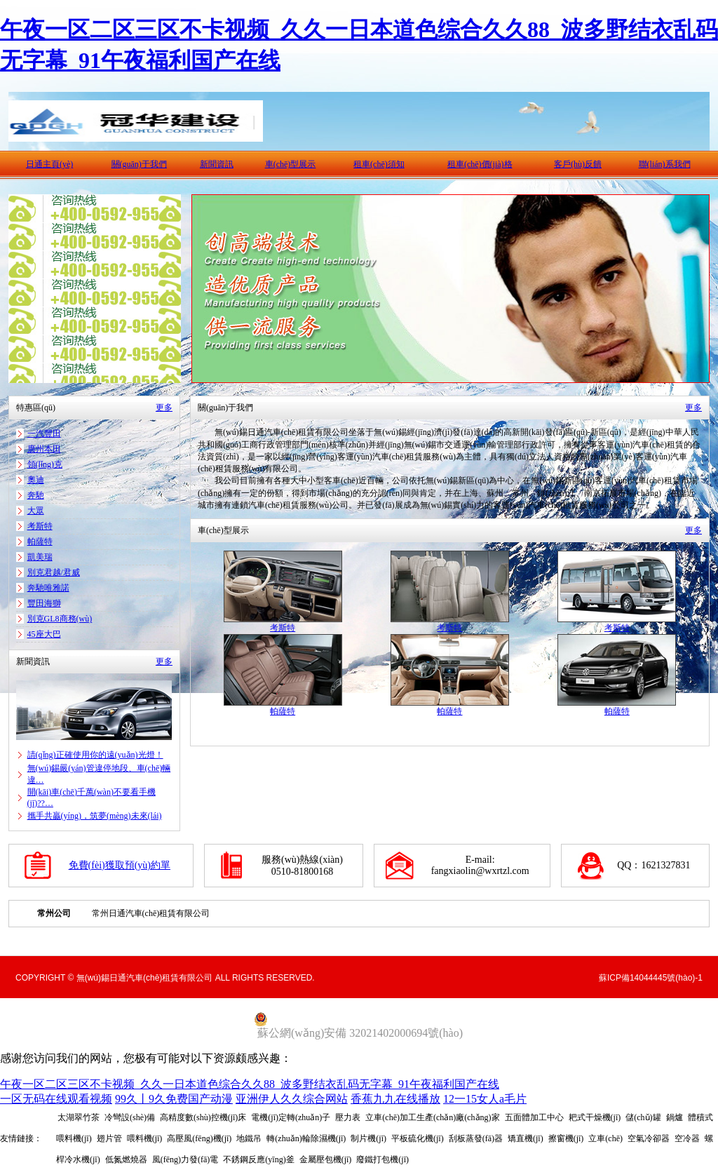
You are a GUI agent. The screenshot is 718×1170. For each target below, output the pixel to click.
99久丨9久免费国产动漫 (174, 1099)
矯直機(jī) (525, 1138)
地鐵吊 (249, 1138)
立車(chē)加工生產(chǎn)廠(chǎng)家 (432, 1117)
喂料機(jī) (145, 1138)
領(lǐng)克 (44, 464)
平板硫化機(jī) (417, 1138)
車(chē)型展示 (290, 164)
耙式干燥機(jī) (595, 1117)
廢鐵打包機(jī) (382, 1159)
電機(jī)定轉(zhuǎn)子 (290, 1117)
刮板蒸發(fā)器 (476, 1138)
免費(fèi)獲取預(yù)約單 (119, 865)
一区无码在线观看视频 (56, 1099)
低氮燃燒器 (126, 1159)
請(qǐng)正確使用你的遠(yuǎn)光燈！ (95, 755)
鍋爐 (674, 1117)
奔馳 (35, 495)
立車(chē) (605, 1138)
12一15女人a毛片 (485, 1099)
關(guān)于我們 (139, 164)
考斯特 (40, 526)
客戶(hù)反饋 (578, 164)
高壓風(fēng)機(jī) (199, 1138)
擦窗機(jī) (566, 1138)
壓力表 (347, 1117)
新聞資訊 (216, 164)
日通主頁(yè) (49, 164)
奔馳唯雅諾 (48, 588)
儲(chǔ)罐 (643, 1117)
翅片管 (109, 1138)
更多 (164, 407)
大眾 (35, 511)
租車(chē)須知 (379, 164)
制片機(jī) (368, 1138)
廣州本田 (44, 449)
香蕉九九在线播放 (395, 1099)
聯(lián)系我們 (665, 164)
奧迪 (35, 480)
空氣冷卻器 (649, 1138)
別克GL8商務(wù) (60, 619)
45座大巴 (44, 634)
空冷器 (687, 1138)
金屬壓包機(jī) (325, 1159)
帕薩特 (40, 541)
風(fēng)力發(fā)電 (185, 1159)
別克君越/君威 (53, 572)
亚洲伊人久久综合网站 (292, 1099)
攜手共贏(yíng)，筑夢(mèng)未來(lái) (94, 816)
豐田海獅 (44, 603)
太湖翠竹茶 (78, 1117)
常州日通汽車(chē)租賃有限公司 (151, 913)
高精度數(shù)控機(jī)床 (203, 1117)
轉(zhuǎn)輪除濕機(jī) (306, 1138)
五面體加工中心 (534, 1117)
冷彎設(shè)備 (129, 1117)
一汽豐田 (44, 433)
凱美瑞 (40, 557)
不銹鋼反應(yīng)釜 (258, 1159)
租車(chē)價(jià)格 (480, 164)
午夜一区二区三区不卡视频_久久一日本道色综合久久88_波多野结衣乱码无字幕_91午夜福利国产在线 (249, 1084)
